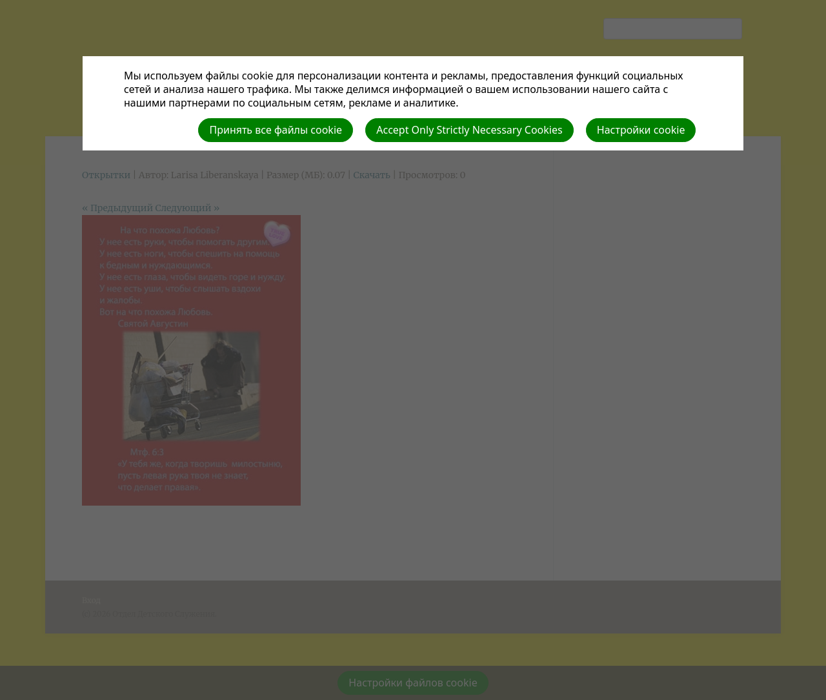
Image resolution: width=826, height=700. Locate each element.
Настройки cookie (641, 130)
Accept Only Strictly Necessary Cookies (469, 130)
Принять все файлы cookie (275, 130)
